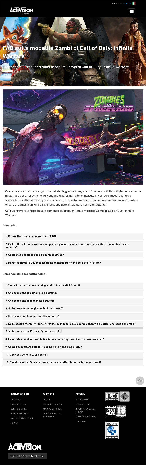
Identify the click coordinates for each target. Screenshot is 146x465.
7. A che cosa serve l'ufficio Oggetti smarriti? (33, 331)
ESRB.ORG (81, 421)
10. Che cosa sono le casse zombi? (27, 354)
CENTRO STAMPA (18, 409)
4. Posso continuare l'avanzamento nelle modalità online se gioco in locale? (53, 262)
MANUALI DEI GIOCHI (52, 409)
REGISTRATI (116, 4)
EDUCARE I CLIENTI (19, 414)
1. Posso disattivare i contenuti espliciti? (30, 236)
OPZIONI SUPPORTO (52, 404)
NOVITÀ (14, 423)
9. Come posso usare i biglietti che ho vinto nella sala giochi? (43, 347)
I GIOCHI (47, 400)
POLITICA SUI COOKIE (85, 417)
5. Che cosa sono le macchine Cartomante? (32, 316)
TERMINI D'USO (83, 404)
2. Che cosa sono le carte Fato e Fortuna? (31, 293)
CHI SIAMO (15, 400)
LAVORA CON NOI (18, 404)
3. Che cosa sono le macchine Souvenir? (30, 301)
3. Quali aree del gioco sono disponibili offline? (34, 255)
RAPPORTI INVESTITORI (22, 418)
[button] (133, 3)
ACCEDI (127, 4)
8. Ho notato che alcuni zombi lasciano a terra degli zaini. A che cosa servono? (54, 339)
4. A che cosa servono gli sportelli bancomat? (34, 308)
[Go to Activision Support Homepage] (23, 11)
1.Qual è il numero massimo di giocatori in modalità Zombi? (42, 285)
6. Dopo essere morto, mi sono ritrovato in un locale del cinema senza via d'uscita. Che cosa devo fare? (70, 324)
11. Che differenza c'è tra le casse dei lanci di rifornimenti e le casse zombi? (53, 362)
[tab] (73, 236)
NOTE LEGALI (82, 400)
